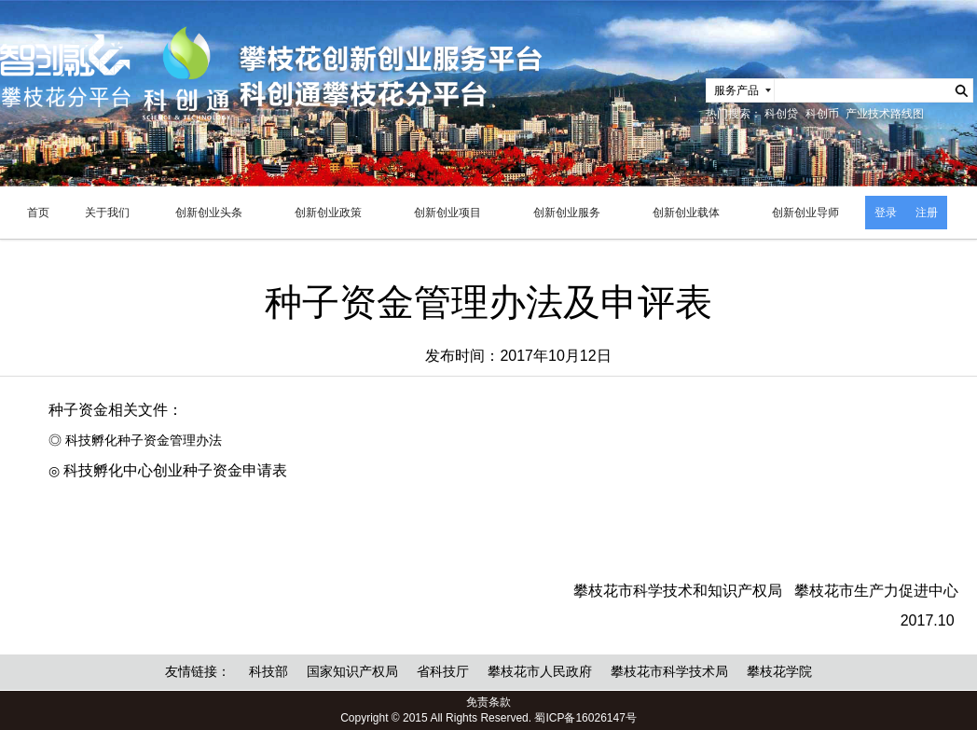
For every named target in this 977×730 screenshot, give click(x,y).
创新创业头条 (208, 212)
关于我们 (107, 212)
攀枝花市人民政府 (540, 671)
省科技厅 (443, 671)
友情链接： (197, 671)
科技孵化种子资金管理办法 (143, 441)
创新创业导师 (805, 212)
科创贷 (781, 113)
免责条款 (488, 702)
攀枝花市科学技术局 (669, 671)
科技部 (268, 671)
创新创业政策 (328, 212)
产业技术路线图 (885, 113)
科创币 (822, 113)
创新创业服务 (566, 212)
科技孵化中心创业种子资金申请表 (175, 470)
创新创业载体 (686, 212)
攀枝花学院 (779, 671)
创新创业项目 (447, 212)
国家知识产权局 (352, 671)
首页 (38, 212)
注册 (926, 212)
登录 (885, 212)
